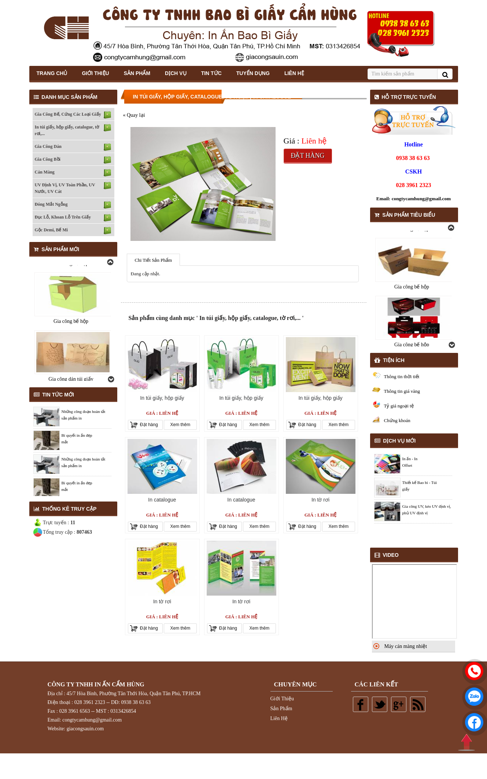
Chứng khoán (397, 420)
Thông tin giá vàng (402, 391)
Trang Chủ (52, 73)
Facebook (360, 704)
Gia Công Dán (48, 146)
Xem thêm (180, 424)
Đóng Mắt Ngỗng (51, 204)
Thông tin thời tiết (402, 376)
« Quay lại (134, 115)
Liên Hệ (294, 73)
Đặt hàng (307, 155)
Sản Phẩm (137, 73)
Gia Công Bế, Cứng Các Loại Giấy (68, 114)
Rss (417, 704)
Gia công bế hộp (71, 319)
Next (110, 379)
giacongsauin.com (85, 728)
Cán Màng (45, 172)
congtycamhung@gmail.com (421, 198)
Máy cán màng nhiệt (405, 646)
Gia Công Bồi (47, 159)
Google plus (398, 704)
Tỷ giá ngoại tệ (399, 406)
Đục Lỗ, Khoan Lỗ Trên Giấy (63, 217)
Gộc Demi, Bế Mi (51, 229)
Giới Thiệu (282, 698)
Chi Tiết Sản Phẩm (153, 260)
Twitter (379, 704)
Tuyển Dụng (253, 73)
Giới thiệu (95, 73)
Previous (110, 262)
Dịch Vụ (176, 73)
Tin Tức (211, 73)
